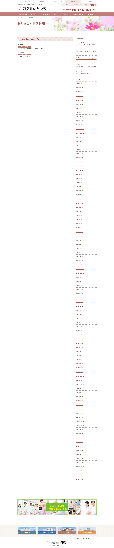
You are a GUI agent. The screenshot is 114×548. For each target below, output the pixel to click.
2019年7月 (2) (79, 347)
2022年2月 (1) (79, 256)
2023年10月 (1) (80, 182)
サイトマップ (92, 538)
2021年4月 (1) (79, 298)
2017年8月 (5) (79, 433)
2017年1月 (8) (79, 462)
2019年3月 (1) (79, 363)
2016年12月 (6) (80, 466)
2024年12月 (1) (80, 125)
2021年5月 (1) (79, 293)
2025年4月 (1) (79, 108)
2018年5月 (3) (79, 405)
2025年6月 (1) (79, 100)
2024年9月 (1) (79, 137)
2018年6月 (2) (79, 401)
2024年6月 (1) (79, 149)
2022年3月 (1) (79, 252)
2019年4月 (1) (79, 359)
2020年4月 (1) (79, 310)
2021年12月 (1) (80, 265)
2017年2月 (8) (79, 458)
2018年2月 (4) (79, 413)
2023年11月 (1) (80, 178)
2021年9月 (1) (79, 277)
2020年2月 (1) (79, 318)
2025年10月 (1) (80, 83)
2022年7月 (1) (79, 236)
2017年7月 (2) (79, 438)
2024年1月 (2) (79, 170)
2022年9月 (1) (79, 227)
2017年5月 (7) (79, 446)
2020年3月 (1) (79, 314)
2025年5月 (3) (79, 104)
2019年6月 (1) (79, 351)
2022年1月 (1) (79, 260)
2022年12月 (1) (80, 215)
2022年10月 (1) (80, 223)
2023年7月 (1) (79, 194)
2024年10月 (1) (80, 133)
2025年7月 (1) (79, 96)
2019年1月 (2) (79, 372)
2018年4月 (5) (79, 409)
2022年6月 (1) (79, 240)
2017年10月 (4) (80, 425)
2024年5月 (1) (79, 153)
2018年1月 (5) (79, 417)
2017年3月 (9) (79, 454)
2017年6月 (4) (79, 442)
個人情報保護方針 (82, 538)
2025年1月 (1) (79, 120)
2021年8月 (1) (79, 281)
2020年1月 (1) (79, 322)
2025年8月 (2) (79, 92)
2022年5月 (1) (79, 244)
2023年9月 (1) (79, 186)
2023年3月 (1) (79, 211)
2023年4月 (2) (79, 207)
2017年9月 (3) (79, 429)
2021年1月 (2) (79, 306)
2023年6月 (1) (79, 199)
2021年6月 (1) (79, 289)
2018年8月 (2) (79, 392)
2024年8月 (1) (79, 141)
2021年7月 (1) (79, 285)
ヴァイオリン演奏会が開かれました (85, 73)
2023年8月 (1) (79, 190)
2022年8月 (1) (79, 232)
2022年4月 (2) (79, 248)
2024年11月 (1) (80, 129)
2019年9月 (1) (79, 339)
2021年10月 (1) (80, 273)
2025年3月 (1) (79, 112)
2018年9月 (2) (79, 388)
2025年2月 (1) (79, 116)
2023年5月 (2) (79, 203)
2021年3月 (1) (79, 302)
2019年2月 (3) (79, 367)
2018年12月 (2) (80, 376)
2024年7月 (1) (79, 145)
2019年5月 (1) (79, 355)
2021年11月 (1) (80, 269)
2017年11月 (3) (80, 421)
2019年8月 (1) (79, 343)
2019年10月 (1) (80, 335)
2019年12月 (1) (80, 326)
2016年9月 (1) (79, 479)
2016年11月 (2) (80, 471)
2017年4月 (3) (79, 450)
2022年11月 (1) (80, 219)
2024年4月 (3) (79, 157)
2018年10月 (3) (80, 384)
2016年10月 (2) (80, 475)
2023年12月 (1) (80, 174)
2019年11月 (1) (80, 330)
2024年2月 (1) (79, 166)
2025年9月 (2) (79, 87)
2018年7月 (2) (79, 396)
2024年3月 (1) (79, 162)
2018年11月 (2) (80, 380)
